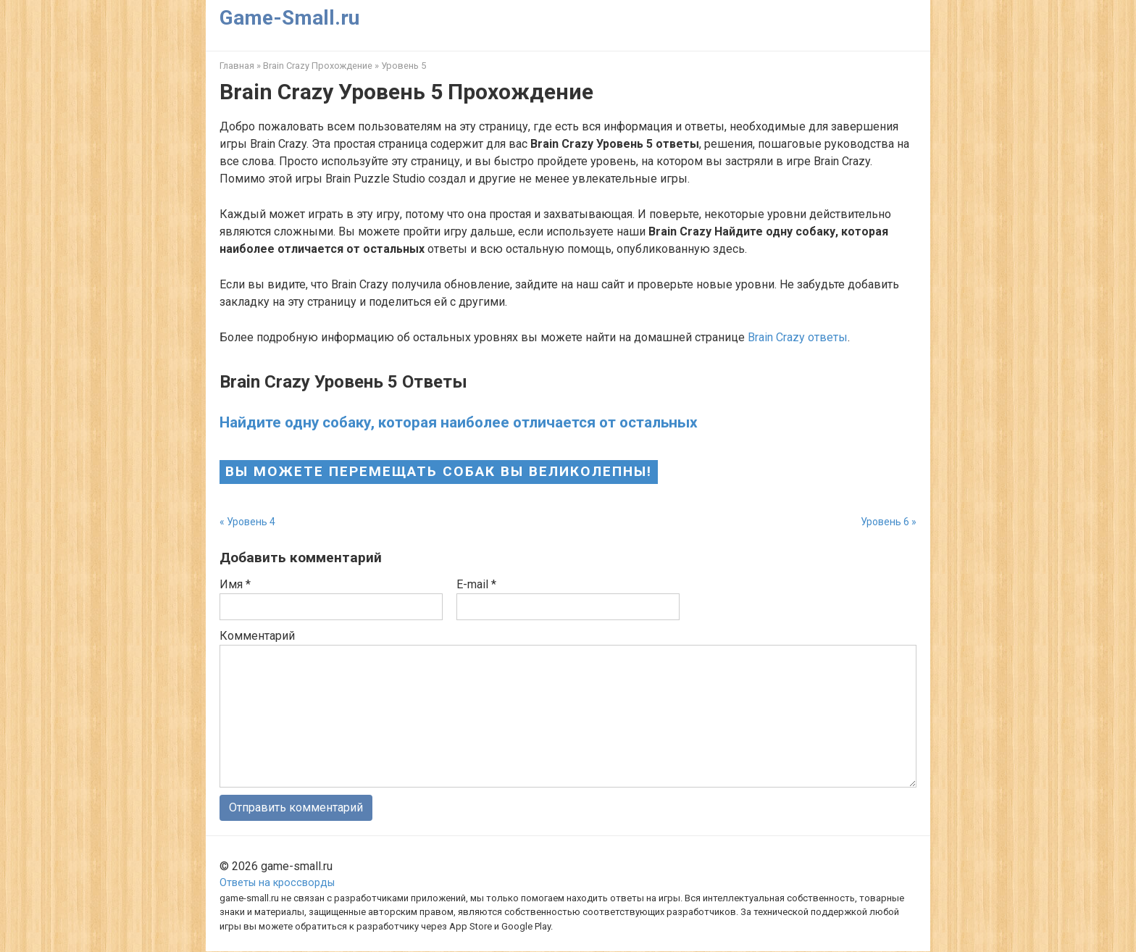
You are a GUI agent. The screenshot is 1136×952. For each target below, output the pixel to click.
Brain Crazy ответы (798, 337)
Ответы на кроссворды (277, 883)
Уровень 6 (885, 521)
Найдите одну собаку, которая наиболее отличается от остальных (459, 422)
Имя (235, 584)
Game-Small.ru (289, 18)
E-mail (476, 584)
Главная (237, 65)
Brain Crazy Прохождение (317, 65)
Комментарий (257, 636)
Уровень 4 (251, 521)
